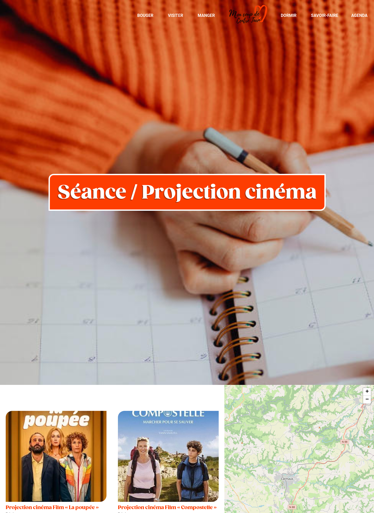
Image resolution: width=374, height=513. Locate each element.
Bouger (145, 15)
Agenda (359, 15)
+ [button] (367, 392)
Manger (206, 15)
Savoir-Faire (324, 15)
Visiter (175, 15)
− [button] (367, 400)
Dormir (289, 15)
